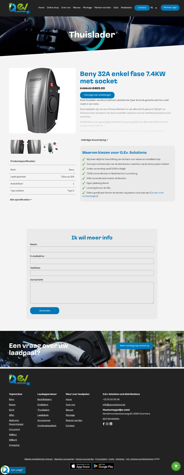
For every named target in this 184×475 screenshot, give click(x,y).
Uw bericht (92, 291)
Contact (70, 426)
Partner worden (74, 420)
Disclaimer (120, 459)
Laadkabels (43, 415)
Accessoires (43, 420)
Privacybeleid (101, 459)
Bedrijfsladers (44, 399)
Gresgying (14, 445)
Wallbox (13, 435)
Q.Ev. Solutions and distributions (140, 459)
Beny (11, 399)
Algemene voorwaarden (64, 459)
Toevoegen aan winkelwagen (97, 95)
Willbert (13, 440)
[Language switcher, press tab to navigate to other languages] (153, 8)
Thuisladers (43, 410)
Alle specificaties (21, 199)
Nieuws (69, 410)
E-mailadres (92, 258)
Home (69, 399)
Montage (70, 415)
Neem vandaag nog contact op (134, 346)
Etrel (11, 410)
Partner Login (169, 8)
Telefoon (92, 270)
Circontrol (14, 429)
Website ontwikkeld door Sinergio (38, 459)
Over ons (70, 405)
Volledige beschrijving (94, 140)
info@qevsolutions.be (114, 405)
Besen (12, 405)
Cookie (111, 459)
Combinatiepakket (46, 426)
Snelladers (42, 405)
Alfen (11, 415)
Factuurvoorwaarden (85, 459)
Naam (92, 247)
